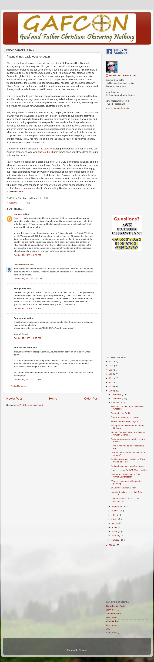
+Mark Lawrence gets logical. (125, 421)
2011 (111, 382)
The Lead (44, 148)
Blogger (82, 650)
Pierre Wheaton (22, 264)
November (116, 398)
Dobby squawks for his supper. (125, 417)
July (113, 515)
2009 (111, 391)
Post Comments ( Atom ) (31, 405)
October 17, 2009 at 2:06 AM (27, 308)
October (115, 402)
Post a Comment (18, 386)
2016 (111, 366)
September (117, 506)
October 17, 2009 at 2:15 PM (27, 338)
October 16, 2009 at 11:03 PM (28, 279)
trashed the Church (48, 152)
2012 (111, 378)
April (113, 527)
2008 (111, 545)
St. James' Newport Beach (123, 488)
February (116, 535)
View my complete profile (117, 108)
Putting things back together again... (128, 466)
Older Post (91, 398)
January (115, 540)
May (113, 523)
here (20, 191)
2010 (111, 386)
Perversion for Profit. (121, 413)
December (116, 394)
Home (53, 398)
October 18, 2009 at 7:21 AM (27, 379)
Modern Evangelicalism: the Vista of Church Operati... (128, 433)
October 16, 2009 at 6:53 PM (27, 255)
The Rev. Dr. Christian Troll (122, 75)
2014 (111, 370)
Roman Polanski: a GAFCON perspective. (125, 499)
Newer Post (14, 398)
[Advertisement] (52, 433)
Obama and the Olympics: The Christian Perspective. (125, 475)
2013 (111, 374)
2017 (111, 361)
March (114, 531)
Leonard (18, 214)
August (115, 511)
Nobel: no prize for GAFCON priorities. (129, 470)
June (114, 519)
